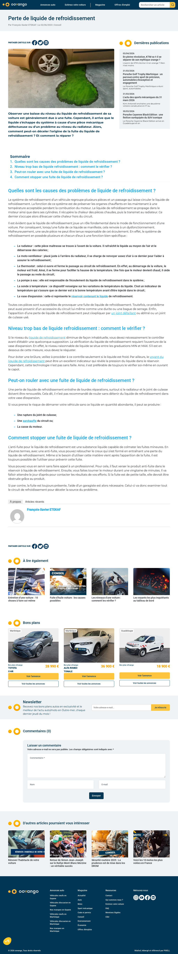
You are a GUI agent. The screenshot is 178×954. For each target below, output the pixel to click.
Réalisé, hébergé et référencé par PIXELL (152, 950)
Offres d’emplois (85, 929)
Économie (82, 925)
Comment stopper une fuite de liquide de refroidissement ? (59, 177)
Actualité (82, 895)
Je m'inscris (160, 707)
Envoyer (96, 795)
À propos (15, 501)
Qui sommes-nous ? (114, 900)
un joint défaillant (123, 313)
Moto (80, 904)
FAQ (107, 908)
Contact (109, 895)
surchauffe (30, 420)
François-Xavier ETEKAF (44, 509)
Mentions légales (113, 912)
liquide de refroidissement (47, 337)
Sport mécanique (85, 908)
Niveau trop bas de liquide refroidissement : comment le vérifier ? (64, 167)
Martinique (15, 630)
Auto (80, 900)
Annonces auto (47, 4)
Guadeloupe (127, 630)
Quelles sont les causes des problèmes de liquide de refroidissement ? (67, 162)
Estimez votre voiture (75, 4)
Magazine (100, 4)
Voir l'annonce (33, 676)
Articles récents (34, 501)
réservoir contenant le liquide (89, 296)
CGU (107, 917)
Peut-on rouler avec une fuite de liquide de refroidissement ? (60, 172)
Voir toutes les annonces (33, 684)
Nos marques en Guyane (60, 910)
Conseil (57, 25)
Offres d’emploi (122, 4)
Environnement (84, 921)
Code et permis (84, 912)
